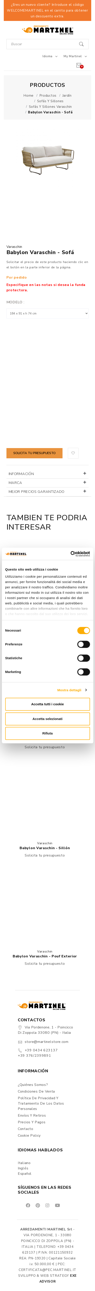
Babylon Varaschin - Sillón (45, 848)
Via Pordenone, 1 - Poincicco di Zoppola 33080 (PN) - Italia (45, 1030)
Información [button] (21, 473)
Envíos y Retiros (32, 1115)
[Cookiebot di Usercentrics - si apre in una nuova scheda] (70, 554)
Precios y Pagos (32, 1122)
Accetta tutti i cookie (47, 704)
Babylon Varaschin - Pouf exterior (45, 956)
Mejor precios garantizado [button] (37, 491)
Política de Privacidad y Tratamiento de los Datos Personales (41, 1103)
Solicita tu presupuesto (34, 453)
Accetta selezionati (47, 719)
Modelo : (15, 302)
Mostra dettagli (69, 690)
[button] (73, 453)
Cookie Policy (29, 1135)
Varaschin (14, 246)
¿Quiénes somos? (33, 1084)
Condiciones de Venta (36, 1091)
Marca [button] (15, 482)
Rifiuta (47, 733)
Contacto (25, 1128)
